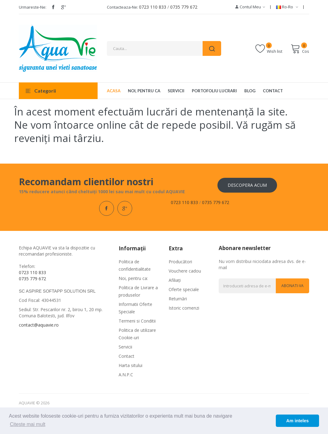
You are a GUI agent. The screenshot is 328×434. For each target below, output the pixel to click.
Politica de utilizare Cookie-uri (137, 333)
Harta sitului (130, 365)
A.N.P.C (126, 375)
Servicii (125, 347)
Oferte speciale (184, 289)
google (63, 7)
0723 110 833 (152, 7)
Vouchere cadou (185, 271)
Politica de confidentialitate (135, 265)
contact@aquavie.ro (39, 325)
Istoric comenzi (184, 308)
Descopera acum (247, 185)
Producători (180, 262)
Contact (126, 356)
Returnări (178, 299)
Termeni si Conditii (137, 321)
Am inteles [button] (297, 420)
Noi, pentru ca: (133, 278)
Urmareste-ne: (32, 7)
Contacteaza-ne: (122, 7)
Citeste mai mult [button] (27, 424)
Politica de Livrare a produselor (138, 291)
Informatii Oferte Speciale (135, 308)
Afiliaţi (175, 280)
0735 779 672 (183, 7)
